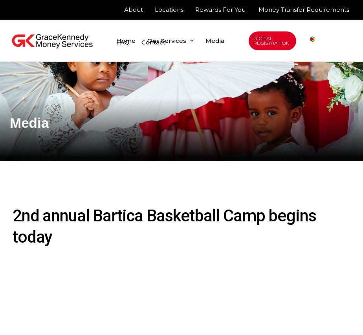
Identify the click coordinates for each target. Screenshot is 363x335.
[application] (190, 40)
